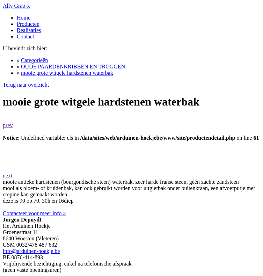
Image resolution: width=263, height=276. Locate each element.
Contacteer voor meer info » (34, 213)
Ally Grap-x (16, 6)
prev (8, 125)
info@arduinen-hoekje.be (31, 251)
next (8, 176)
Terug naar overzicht (26, 85)
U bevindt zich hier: (25, 48)
